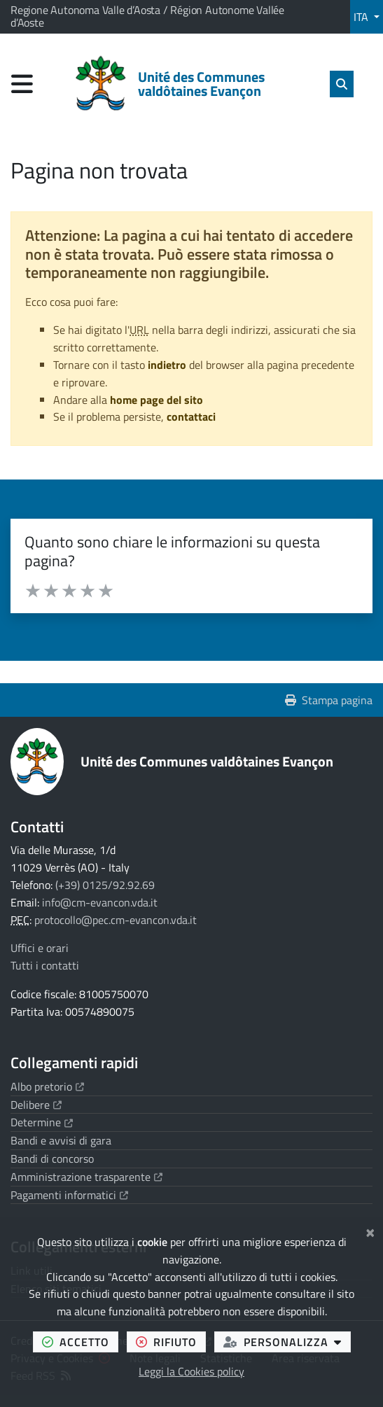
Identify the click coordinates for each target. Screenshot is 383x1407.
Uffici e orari (40, 947)
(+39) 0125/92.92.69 (105, 884)
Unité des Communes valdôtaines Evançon (207, 761)
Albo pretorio (47, 1086)
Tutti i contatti (45, 965)
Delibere (36, 1104)
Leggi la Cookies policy (191, 1371)
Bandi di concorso (52, 1158)
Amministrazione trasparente (86, 1176)
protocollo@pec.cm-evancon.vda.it (115, 919)
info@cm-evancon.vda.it (100, 902)
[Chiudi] (370, 1230)
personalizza (287, 1341)
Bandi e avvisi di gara (61, 1140)
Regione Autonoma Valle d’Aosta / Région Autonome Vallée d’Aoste (147, 16)
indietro (167, 364)
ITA (362, 16)
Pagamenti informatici (69, 1194)
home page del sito (156, 399)
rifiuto (171, 1341)
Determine (42, 1122)
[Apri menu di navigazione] (22, 84)
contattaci (191, 416)
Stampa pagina (328, 700)
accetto (80, 1341)
